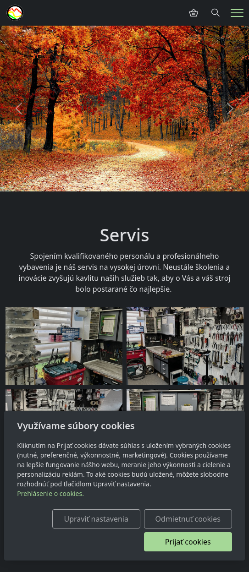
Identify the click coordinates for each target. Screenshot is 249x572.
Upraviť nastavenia (96, 519)
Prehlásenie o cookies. (50, 493)
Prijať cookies (188, 542)
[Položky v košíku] (193, 12)
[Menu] (237, 13)
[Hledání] (215, 12)
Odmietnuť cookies (188, 519)
